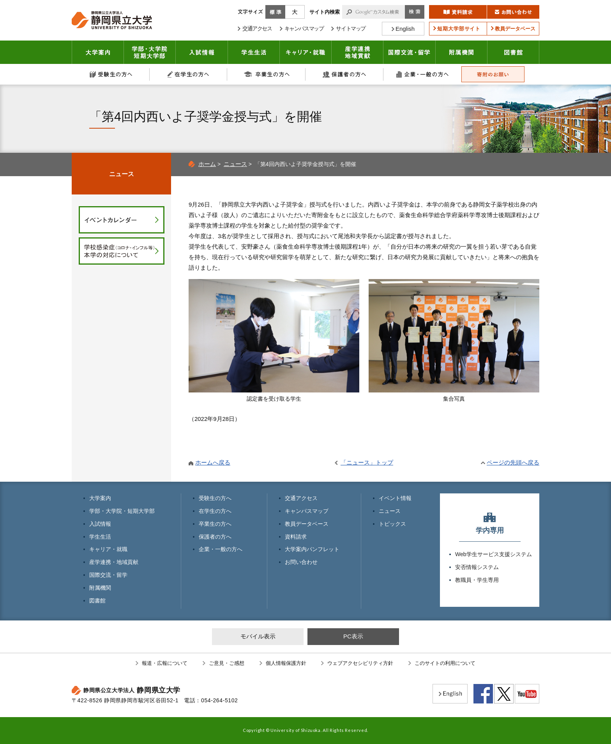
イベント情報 (395, 498)
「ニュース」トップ (367, 462)
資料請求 (296, 537)
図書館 (513, 52)
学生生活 (254, 52)
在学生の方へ (189, 74)
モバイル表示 (257, 636)
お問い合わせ (301, 562)
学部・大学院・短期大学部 (122, 511)
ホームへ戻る (212, 462)
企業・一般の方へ (422, 74)
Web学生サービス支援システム (493, 554)
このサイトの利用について (445, 663)
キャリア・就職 (306, 52)
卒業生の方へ (267, 74)
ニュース (235, 164)
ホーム (207, 164)
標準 (275, 12)
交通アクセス (301, 498)
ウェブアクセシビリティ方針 (360, 663)
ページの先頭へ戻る (513, 462)
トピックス (392, 524)
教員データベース (306, 524)
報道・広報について (164, 663)
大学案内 (98, 52)
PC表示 (353, 636)
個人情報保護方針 (286, 663)
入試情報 (202, 52)
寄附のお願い (492, 74)
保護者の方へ (344, 74)
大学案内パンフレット (312, 549)
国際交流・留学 (409, 52)
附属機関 (461, 52)
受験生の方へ (111, 74)
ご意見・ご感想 (226, 663)
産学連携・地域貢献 (357, 52)
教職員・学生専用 (477, 580)
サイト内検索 (324, 12)
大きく (295, 12)
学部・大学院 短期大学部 (150, 52)
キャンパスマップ (306, 511)
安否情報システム (477, 567)
